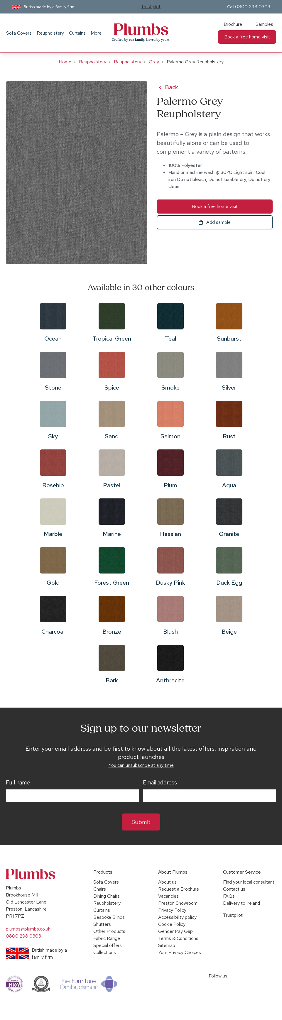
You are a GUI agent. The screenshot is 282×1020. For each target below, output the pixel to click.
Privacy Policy (172, 910)
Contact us (234, 889)
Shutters (102, 924)
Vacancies (168, 896)
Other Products (109, 931)
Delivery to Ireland (241, 903)
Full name (18, 782)
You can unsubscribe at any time (141, 765)
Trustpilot (151, 7)
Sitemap (166, 945)
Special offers (107, 945)
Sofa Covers (19, 33)
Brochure (233, 24)
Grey (154, 62)
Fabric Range (106, 938)
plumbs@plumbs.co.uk (28, 929)
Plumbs (141, 29)
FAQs (229, 896)
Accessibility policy (177, 917)
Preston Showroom (177, 903)
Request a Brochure (178, 889)
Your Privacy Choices (179, 952)
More (96, 33)
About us (167, 882)
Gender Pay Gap (175, 931)
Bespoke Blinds (109, 917)
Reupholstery (50, 33)
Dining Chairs (106, 896)
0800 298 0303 (252, 7)
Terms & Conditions (178, 938)
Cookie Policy (171, 924)
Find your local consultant (248, 882)
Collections (104, 952)
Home (65, 62)
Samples (264, 24)
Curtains (77, 33)
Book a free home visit (247, 37)
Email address (160, 782)
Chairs (99, 889)
